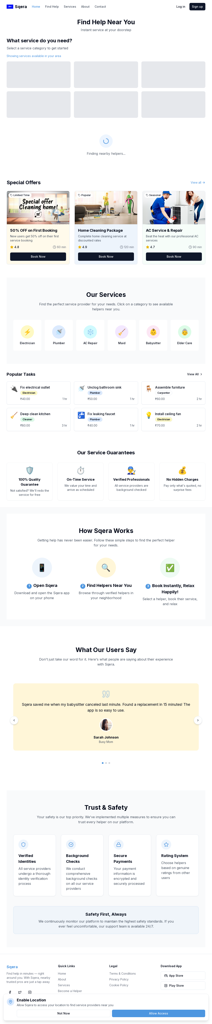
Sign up (197, 6)
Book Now (38, 256)
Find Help (52, 6)
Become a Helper (70, 991)
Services (70, 6)
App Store (173, 975)
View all (198, 182)
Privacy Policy (119, 979)
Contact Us (65, 996)
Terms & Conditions (122, 973)
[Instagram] (29, 992)
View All (195, 374)
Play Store (174, 985)
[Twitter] (20, 992)
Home (36, 6)
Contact (100, 6)
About (85, 6)
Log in (180, 6)
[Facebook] (10, 992)
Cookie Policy (118, 985)
